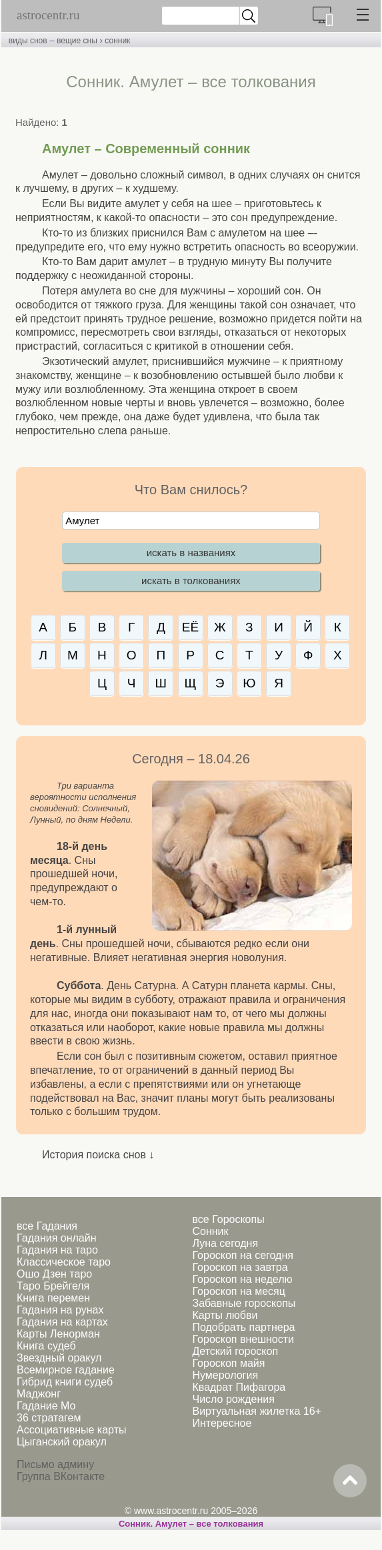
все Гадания (47, 1226)
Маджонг (39, 1393)
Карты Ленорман (58, 1334)
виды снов (28, 40)
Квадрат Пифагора (238, 1387)
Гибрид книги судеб (65, 1381)
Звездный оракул (59, 1357)
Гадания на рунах (60, 1310)
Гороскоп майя (228, 1363)
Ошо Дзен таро (54, 1274)
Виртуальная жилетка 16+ (256, 1411)
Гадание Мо (46, 1405)
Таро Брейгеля (53, 1286)
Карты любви (224, 1315)
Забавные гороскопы (243, 1303)
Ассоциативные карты (71, 1429)
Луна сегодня (225, 1243)
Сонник (210, 1231)
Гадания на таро (57, 1250)
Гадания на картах (62, 1322)
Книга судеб (46, 1346)
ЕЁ (190, 627)
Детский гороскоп (235, 1351)
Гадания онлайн (57, 1238)
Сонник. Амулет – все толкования (191, 1524)
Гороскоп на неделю (242, 1279)
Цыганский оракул (62, 1441)
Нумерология (225, 1375)
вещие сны (77, 40)
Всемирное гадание (66, 1369)
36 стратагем (49, 1417)
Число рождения (233, 1399)
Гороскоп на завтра (239, 1267)
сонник (117, 40)
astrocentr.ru (48, 15)
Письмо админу (55, 1464)
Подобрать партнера (243, 1327)
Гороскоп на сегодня (242, 1255)
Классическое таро (64, 1262)
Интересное (221, 1423)
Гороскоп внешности (243, 1339)
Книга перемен (53, 1298)
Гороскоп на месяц (238, 1291)
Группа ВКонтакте (61, 1476)
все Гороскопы (228, 1219)
